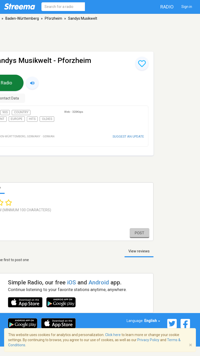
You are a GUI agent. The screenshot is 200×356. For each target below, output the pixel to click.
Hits (32, 119)
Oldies (47, 119)
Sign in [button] (186, 7)
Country (21, 112)
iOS (71, 282)
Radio (167, 6)
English (152, 321)
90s (5, 112)
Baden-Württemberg (22, 18)
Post (139, 233)
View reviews (139, 251)
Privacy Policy (148, 340)
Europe (17, 119)
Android (98, 282)
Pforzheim (53, 18)
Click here (113, 335)
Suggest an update (128, 136)
